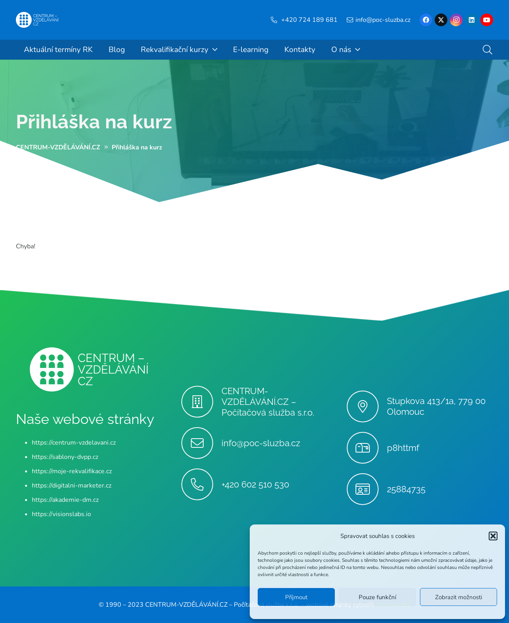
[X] (441, 20)
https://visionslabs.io (61, 514)
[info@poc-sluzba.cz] (201, 443)
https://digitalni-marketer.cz (71, 485)
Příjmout (296, 597)
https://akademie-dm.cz (65, 499)
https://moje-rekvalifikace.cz (72, 471)
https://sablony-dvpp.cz (65, 457)
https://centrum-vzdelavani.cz (74, 442)
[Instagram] (456, 20)
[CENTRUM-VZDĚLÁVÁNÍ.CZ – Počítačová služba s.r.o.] (201, 402)
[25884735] (367, 489)
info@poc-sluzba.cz (260, 443)
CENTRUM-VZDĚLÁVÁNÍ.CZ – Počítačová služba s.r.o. (267, 402)
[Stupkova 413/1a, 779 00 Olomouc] (367, 406)
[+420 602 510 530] (201, 484)
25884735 (406, 489)
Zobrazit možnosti (458, 597)
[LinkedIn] (471, 20)
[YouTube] (486, 20)
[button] (493, 536)
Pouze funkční (377, 597)
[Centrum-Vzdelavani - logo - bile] (37, 20)
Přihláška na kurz (94, 121)
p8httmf (403, 448)
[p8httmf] (367, 448)
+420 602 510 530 (255, 484)
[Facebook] (426, 20)
